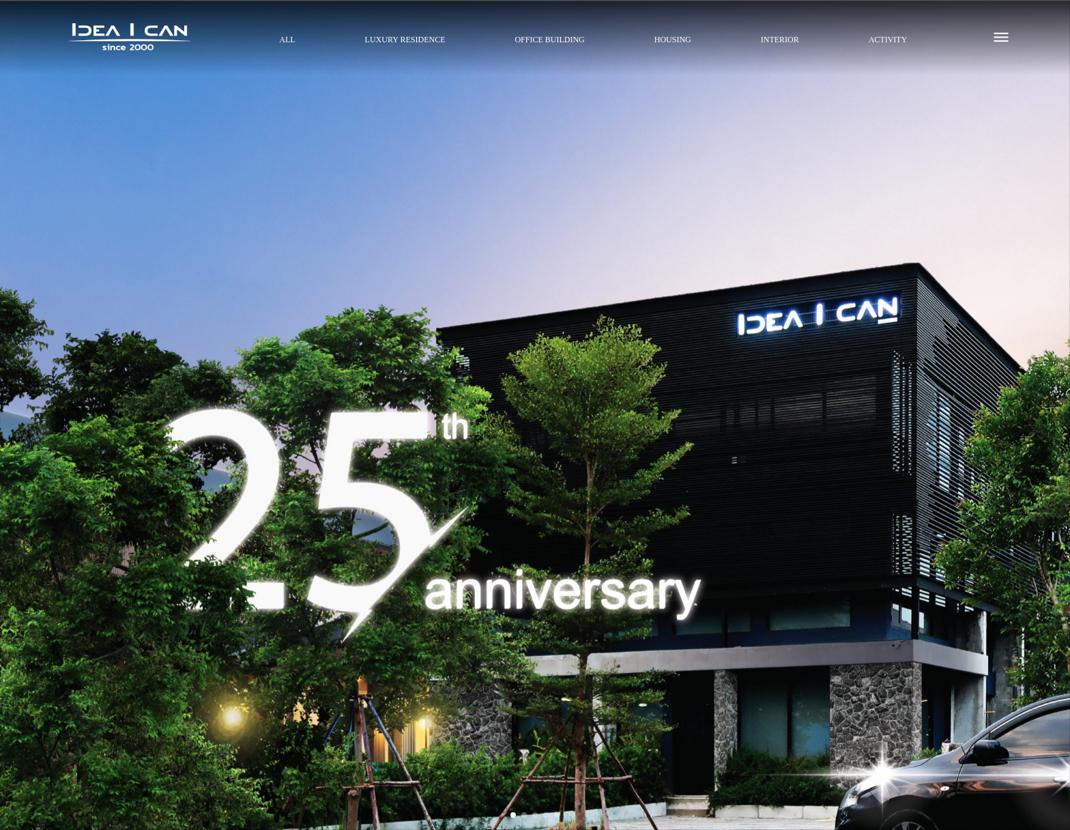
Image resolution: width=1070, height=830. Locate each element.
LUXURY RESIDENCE (405, 39)
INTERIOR (780, 39)
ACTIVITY (888, 39)
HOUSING (672, 39)
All (287, 39)
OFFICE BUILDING (549, 39)
